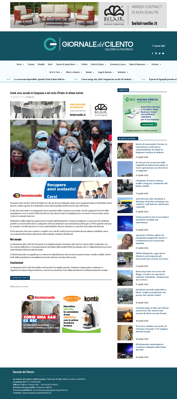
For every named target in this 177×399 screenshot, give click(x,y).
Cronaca (31, 64)
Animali (90, 72)
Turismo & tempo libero (67, 64)
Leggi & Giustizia (106, 72)
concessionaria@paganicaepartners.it (50, 390)
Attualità (41, 64)
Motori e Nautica (74, 72)
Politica (84, 64)
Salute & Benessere (138, 64)
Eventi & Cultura (99, 64)
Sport (50, 64)
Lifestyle (156, 64)
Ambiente (123, 72)
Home (20, 64)
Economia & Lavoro (118, 64)
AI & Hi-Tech (56, 72)
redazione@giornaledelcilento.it (36, 393)
